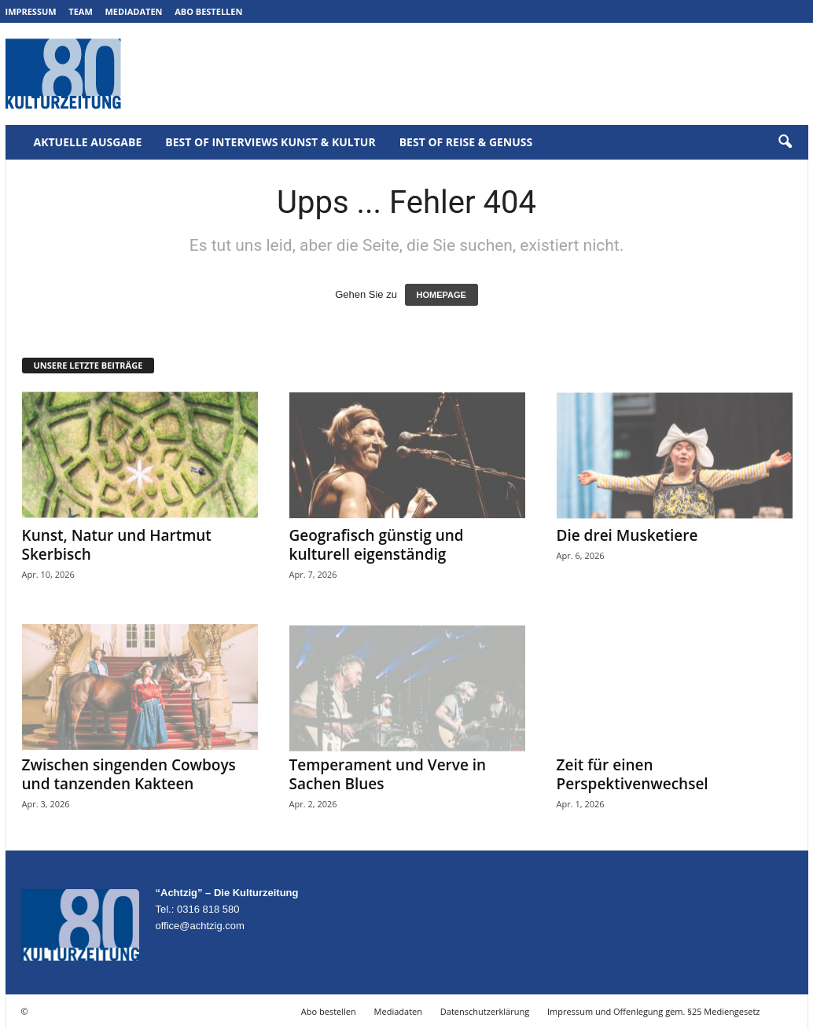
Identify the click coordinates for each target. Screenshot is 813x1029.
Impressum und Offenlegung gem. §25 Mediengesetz (653, 1011)
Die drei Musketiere (627, 535)
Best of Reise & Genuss (466, 141)
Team (80, 11)
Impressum (31, 11)
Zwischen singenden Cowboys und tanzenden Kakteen (129, 774)
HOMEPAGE (441, 295)
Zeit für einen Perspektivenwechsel (632, 774)
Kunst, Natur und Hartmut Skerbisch (117, 544)
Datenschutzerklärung (484, 1011)
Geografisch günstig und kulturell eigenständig (376, 544)
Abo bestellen (208, 11)
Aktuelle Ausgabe (88, 141)
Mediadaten (133, 11)
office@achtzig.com (200, 926)
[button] (784, 142)
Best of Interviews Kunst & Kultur (270, 141)
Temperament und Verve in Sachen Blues (388, 774)
